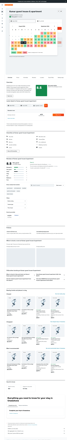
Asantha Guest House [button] (55, 338)
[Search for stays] (2, 11)
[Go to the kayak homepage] (9, 5)
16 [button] (12, 42)
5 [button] (54, 33)
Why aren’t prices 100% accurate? (36, 433)
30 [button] (12, 49)
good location (9, 188)
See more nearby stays (60, 293)
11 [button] (18, 39)
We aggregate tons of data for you (36, 431)
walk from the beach (11, 191)
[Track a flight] (2, 21)
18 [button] (18, 42)
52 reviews (19, 16)
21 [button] (28, 42)
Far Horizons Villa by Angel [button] (27, 309)
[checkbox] (13, 216)
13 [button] (25, 39)
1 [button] (31, 33)
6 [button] (35, 36)
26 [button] (22, 45)
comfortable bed (17, 188)
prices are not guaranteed (32, 424)
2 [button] (12, 36)
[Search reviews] (43, 185)
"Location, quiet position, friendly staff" (40, 168)
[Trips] (2, 27)
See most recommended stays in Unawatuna (55, 348)
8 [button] (31, 36)
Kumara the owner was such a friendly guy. (40, 164)
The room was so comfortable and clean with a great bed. (43, 166)
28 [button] (28, 45)
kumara (18, 191)
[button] (65, 1)
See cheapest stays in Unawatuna (58, 321)
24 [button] (15, 45)
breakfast (24, 188)
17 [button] (15, 42)
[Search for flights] (2, 9)
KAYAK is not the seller (36, 428)
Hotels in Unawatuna (13, 413)
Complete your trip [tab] (13, 405)
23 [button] (12, 45)
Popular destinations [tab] (23, 405)
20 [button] (25, 42)
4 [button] (51, 33)
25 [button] (18, 45)
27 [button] (25, 45)
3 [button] (15, 36)
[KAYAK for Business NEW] (2, 23)
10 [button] (15, 39)
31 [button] (15, 49)
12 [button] (21, 39)
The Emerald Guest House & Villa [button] (42, 339)
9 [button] (12, 39)
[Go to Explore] (2, 18)
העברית (44, 1)
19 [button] (21, 42)
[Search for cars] (2, 14)
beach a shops (10, 194)
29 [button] (31, 45)
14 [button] (28, 39)
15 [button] (31, 39)
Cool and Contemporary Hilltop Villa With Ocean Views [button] (13, 310)
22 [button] (31, 42)
